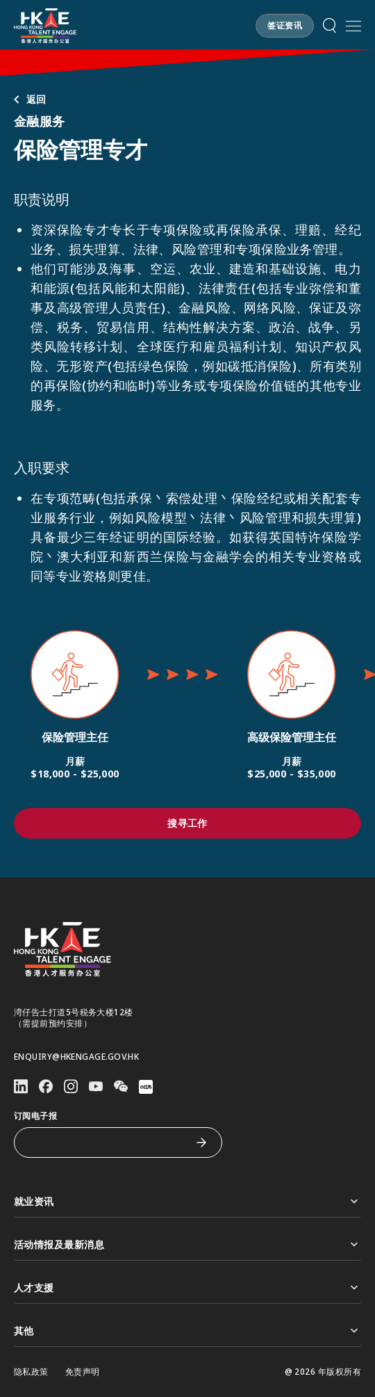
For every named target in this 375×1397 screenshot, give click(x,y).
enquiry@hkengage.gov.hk (76, 1057)
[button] (285, 26)
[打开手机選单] (353, 25)
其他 (187, 1330)
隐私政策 (31, 1372)
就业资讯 (187, 1201)
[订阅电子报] (107, 1142)
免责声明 (82, 1372)
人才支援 (187, 1287)
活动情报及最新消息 (187, 1244)
